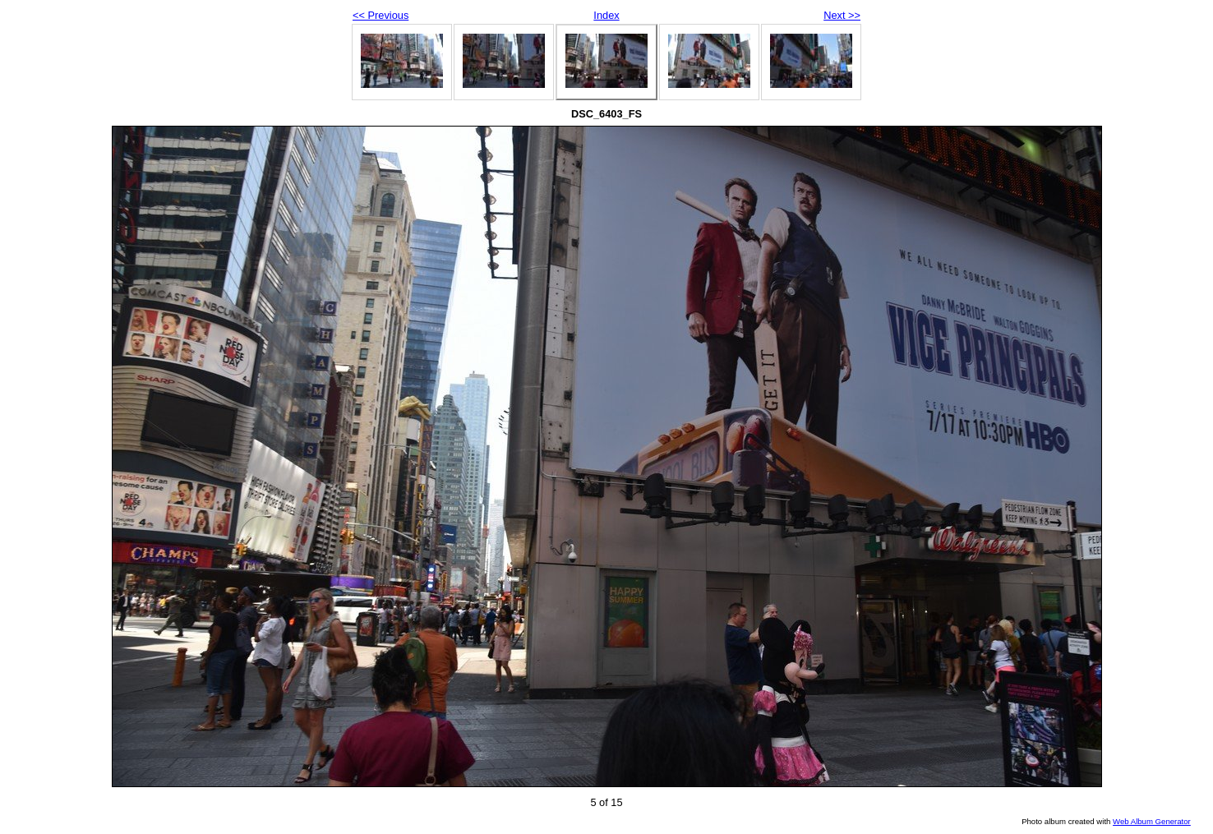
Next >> (841, 15)
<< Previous (380, 15)
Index (606, 15)
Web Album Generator (1152, 821)
